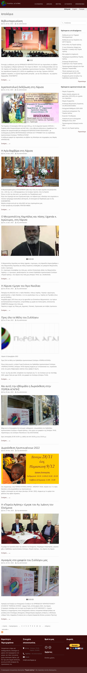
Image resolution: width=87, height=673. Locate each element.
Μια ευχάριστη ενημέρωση (70, 54)
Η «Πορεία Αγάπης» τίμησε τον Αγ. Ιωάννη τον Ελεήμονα (27, 506)
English (74, 9)
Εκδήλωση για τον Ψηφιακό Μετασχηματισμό (70, 36)
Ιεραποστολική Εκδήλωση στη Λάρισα (22, 87)
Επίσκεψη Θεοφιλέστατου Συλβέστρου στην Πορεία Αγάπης (72, 62)
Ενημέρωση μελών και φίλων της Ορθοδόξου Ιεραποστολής (72, 77)
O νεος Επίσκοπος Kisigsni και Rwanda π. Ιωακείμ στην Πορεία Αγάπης (72, 49)
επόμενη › (48, 626)
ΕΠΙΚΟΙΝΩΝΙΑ (79, 4)
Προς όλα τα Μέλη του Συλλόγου (20, 317)
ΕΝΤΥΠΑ (58, 4)
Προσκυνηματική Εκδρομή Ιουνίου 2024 (72, 124)
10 (37, 626)
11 (40, 626)
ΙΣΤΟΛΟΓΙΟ (68, 4)
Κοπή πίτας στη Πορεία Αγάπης (71, 44)
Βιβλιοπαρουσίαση (12, 20)
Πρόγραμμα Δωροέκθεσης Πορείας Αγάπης (72, 58)
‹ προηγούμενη (12, 626)
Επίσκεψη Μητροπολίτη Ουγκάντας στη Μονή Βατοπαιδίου (72, 105)
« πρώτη (4, 626)
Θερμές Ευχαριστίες (68, 91)
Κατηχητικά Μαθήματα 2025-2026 (72, 108)
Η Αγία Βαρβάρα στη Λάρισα (17, 150)
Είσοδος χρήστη (49, 658)
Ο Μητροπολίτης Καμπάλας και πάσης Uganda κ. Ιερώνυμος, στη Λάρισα (29, 218)
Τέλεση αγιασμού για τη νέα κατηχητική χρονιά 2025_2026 (71, 72)
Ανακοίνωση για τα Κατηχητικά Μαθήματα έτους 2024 (71, 119)
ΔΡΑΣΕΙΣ (49, 4)
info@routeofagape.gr (29, 660)
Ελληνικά (67, 9)
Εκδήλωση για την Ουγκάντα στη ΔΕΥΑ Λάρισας (72, 41)
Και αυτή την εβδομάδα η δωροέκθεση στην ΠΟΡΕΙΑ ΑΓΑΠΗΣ (26, 387)
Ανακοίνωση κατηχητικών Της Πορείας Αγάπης (71, 112)
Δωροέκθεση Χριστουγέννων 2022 (20, 447)
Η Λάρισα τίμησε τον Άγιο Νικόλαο (20, 285)
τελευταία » (5, 629)
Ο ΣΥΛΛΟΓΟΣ (39, 4)
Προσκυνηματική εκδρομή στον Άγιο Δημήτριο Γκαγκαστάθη (73, 67)
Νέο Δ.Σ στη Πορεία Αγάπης (70, 128)
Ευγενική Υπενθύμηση (69, 116)
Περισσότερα (82, 81)
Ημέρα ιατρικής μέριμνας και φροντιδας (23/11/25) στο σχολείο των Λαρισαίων (72, 96)
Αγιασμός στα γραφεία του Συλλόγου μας (24, 560)
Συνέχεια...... (5, 80)
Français (81, 9)
